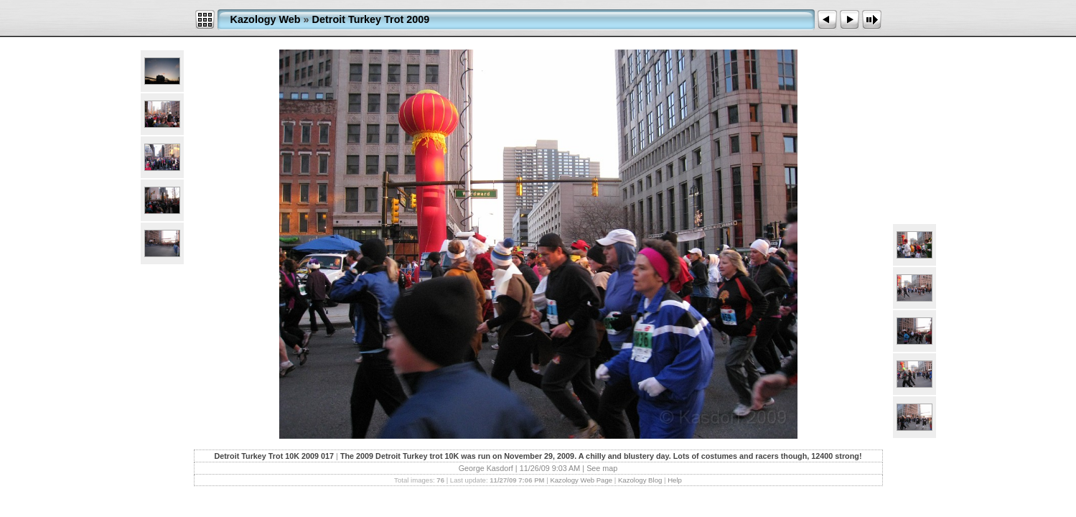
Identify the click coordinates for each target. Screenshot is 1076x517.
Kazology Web (265, 19)
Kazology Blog (640, 480)
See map (601, 468)
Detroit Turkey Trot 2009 (371, 19)
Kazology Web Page (581, 480)
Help (675, 480)
